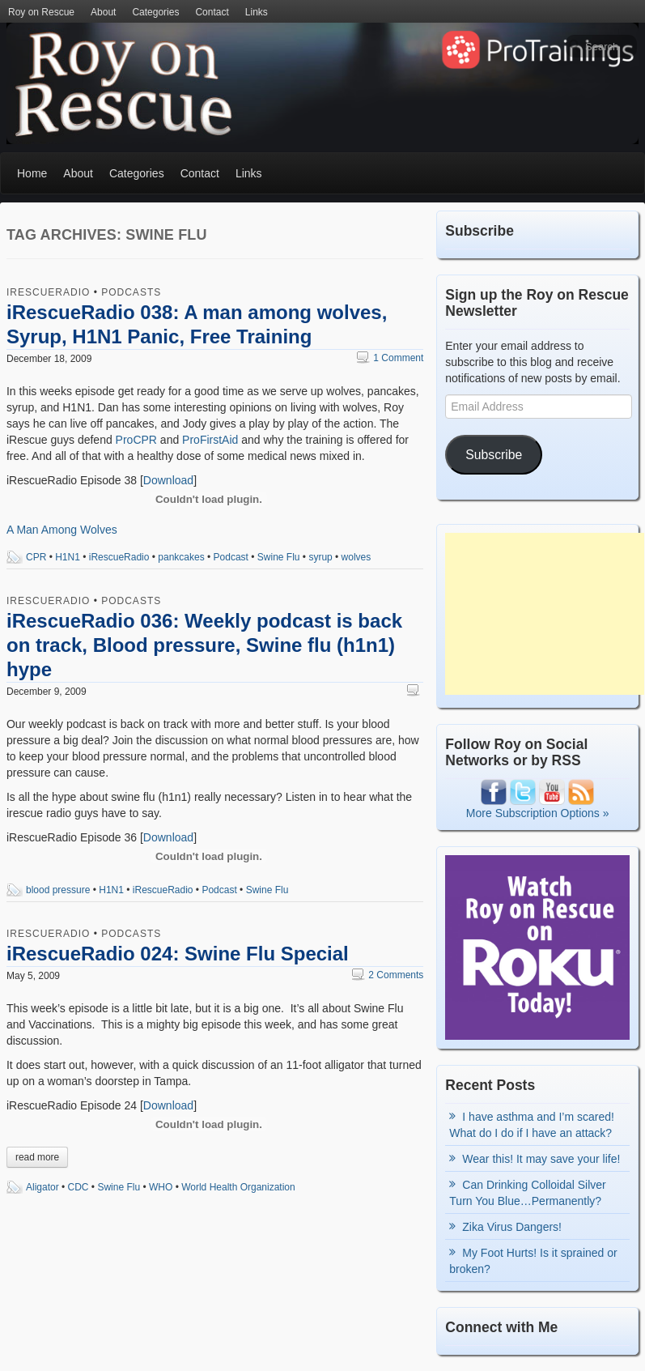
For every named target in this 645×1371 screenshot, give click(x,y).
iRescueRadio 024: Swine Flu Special (177, 953)
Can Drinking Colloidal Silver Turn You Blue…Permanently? (527, 1192)
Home (32, 173)
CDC (78, 1187)
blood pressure (58, 890)
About (103, 12)
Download (168, 480)
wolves (356, 557)
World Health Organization (238, 1187)
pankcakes (181, 557)
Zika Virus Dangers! (512, 1226)
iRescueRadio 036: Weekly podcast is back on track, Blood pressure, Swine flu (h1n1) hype (204, 645)
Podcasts (131, 292)
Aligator (42, 1187)
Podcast (231, 557)
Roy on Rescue (41, 12)
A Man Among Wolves (61, 529)
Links (256, 12)
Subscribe (493, 455)
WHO (160, 1187)
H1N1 (67, 557)
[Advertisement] (544, 614)
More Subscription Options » (537, 813)
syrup (320, 557)
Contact (211, 12)
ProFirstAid (210, 439)
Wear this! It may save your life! (541, 1158)
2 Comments (387, 975)
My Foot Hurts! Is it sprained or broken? (533, 1260)
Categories (155, 12)
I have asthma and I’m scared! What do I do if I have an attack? (531, 1124)
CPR (36, 557)
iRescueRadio (48, 292)
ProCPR (136, 439)
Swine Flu (278, 557)
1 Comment (390, 358)
